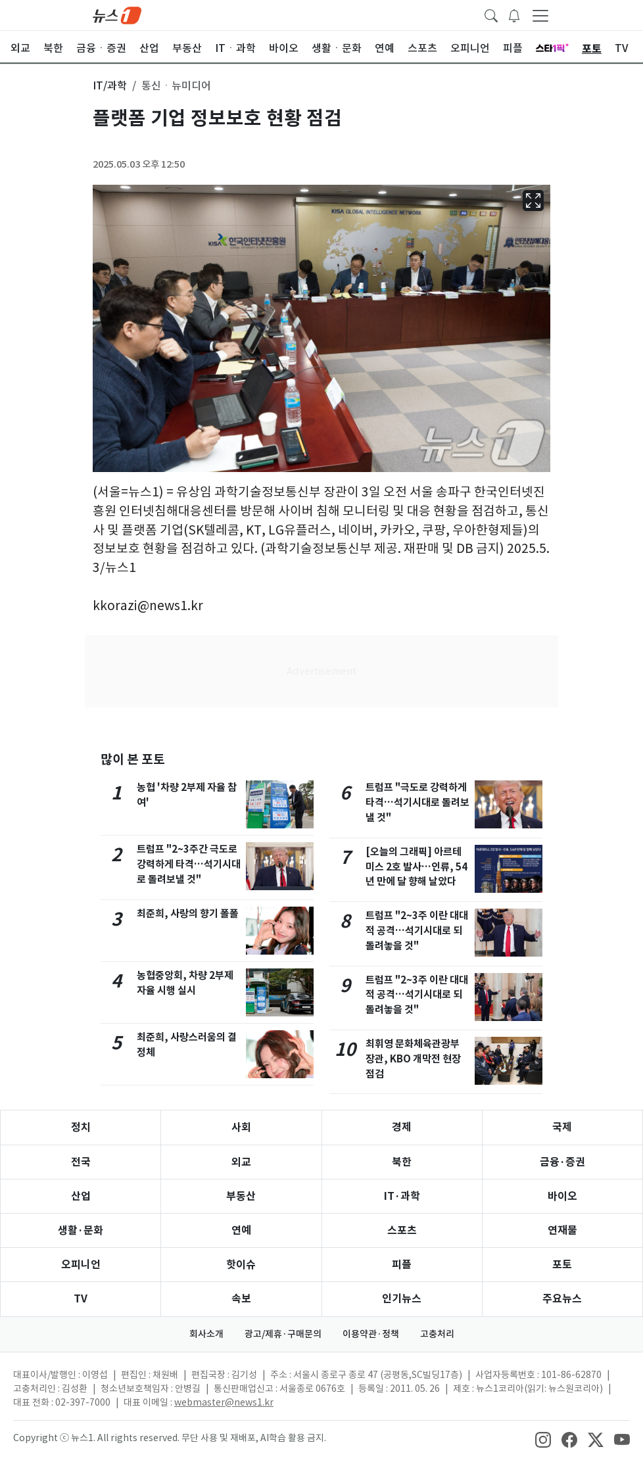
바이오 (562, 1196)
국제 (562, 1127)
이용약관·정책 (371, 1334)
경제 (402, 1127)
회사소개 (206, 1334)
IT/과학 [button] (110, 85)
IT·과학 (402, 1196)
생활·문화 (80, 1230)
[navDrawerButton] (540, 15)
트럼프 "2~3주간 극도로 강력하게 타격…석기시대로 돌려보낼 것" (189, 864)
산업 (81, 1196)
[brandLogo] (117, 14)
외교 (241, 1162)
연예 (241, 1230)
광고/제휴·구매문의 (283, 1334)
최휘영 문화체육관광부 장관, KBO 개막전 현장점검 (413, 1058)
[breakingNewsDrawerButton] (514, 14)
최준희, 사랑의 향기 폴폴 (188, 913)
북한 (402, 1162)
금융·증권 (562, 1162)
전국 (81, 1162)
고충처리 (437, 1334)
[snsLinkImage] (543, 1439)
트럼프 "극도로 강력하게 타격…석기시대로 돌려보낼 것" (417, 802)
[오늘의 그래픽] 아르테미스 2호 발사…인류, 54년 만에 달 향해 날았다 (416, 866)
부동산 (241, 1196)
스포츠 (402, 1230)
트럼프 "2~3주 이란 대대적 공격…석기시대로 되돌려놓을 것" (417, 930)
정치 (81, 1127)
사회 (241, 1127)
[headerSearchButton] (491, 14)
